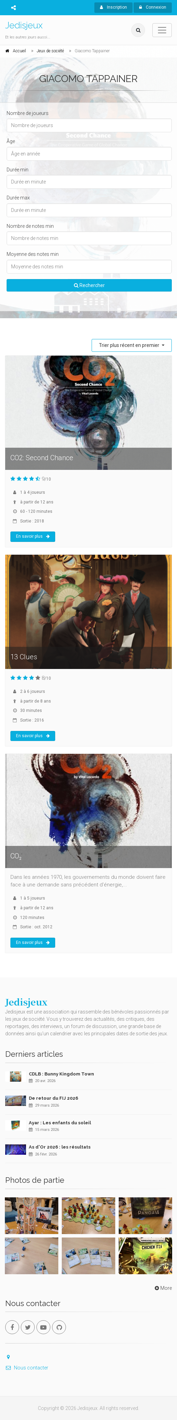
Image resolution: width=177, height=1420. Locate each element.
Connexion (152, 7)
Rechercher (89, 285)
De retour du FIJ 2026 (53, 1098)
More (162, 1288)
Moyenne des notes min (33, 254)
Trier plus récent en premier (129, 345)
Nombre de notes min (30, 226)
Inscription (113, 7)
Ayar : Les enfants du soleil (60, 1122)
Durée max (18, 197)
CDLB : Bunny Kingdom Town (61, 1074)
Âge (11, 141)
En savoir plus (33, 536)
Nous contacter (26, 1367)
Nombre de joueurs (28, 113)
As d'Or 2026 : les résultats (60, 1147)
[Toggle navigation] (162, 30)
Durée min (17, 169)
